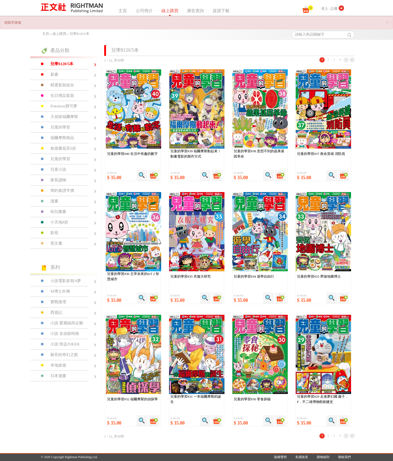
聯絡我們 (344, 457)
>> (352, 59)
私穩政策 (301, 457)
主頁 (122, 10)
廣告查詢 (195, 10)
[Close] (387, 22)
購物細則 (323, 457)
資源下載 (221, 10)
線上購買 (169, 10)
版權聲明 (280, 457)
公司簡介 (144, 10)
